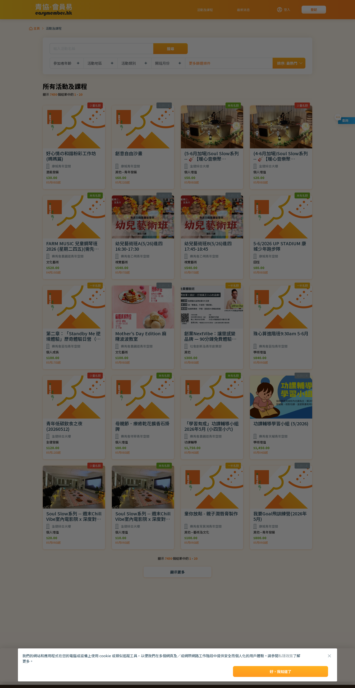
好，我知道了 (280, 671)
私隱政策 (285, 655)
